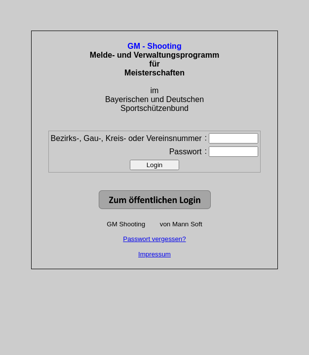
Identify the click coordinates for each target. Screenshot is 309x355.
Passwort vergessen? (154, 239)
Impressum (154, 254)
